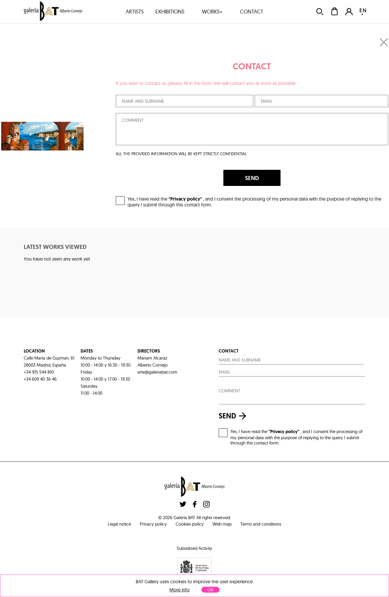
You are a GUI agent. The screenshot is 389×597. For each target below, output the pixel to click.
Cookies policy (190, 524)
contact (251, 11)
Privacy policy (153, 524)
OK (210, 590)
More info (179, 590)
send (234, 415)
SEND (252, 178)
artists (135, 11)
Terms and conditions (260, 524)
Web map (222, 524)
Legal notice (119, 524)
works (212, 11)
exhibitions (169, 11)
